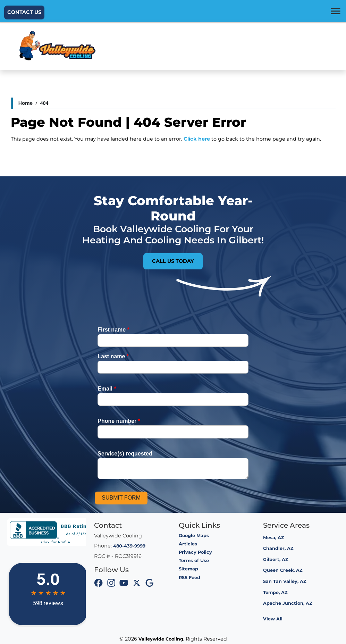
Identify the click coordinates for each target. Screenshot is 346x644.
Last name (113, 356)
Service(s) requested (125, 454)
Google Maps (194, 535)
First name (113, 330)
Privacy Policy (195, 552)
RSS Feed (189, 577)
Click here (197, 139)
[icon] (98, 583)
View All (272, 618)
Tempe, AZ (275, 592)
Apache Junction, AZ (287, 603)
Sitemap (188, 568)
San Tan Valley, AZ (284, 581)
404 (44, 103)
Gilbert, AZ (275, 559)
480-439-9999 (129, 546)
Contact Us (24, 12)
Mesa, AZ (273, 537)
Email (107, 389)
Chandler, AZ (278, 548)
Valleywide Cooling (160, 639)
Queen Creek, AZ (283, 570)
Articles (188, 543)
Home (25, 103)
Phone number (119, 421)
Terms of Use (194, 560)
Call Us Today (173, 261)
